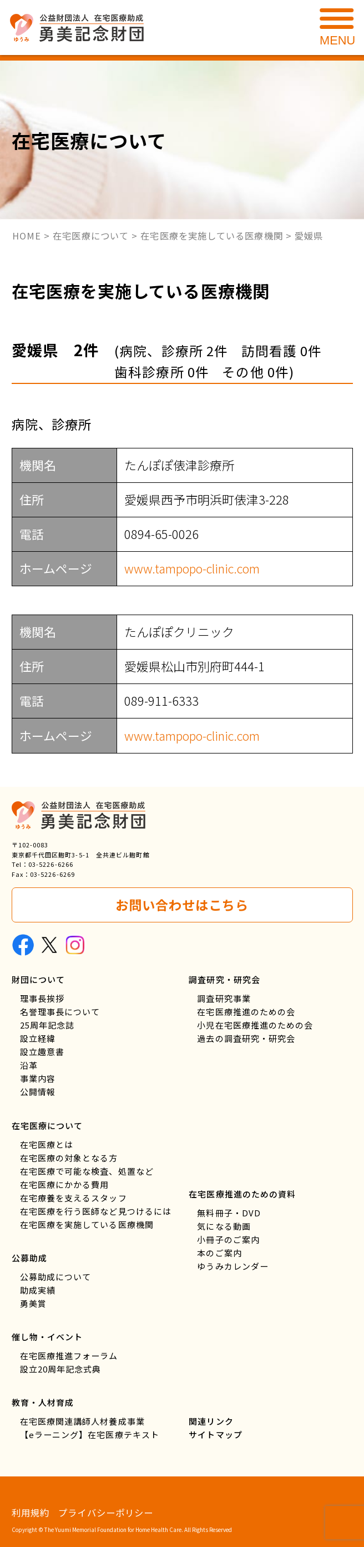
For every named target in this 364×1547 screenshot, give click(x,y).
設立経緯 (37, 1038)
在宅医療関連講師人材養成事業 (82, 1421)
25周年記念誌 (47, 1025)
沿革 (29, 1065)
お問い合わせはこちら (182, 904)
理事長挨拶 (42, 998)
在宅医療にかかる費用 (64, 1184)
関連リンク (211, 1421)
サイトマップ (215, 1434)
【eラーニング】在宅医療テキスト (89, 1434)
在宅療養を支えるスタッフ (73, 1198)
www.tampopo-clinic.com (192, 568)
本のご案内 (219, 1253)
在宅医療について (47, 1125)
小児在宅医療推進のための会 (255, 1025)
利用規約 (30, 1512)
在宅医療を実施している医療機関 (87, 1224)
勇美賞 (33, 1303)
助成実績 (37, 1290)
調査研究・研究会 (224, 979)
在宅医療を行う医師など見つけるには (96, 1211)
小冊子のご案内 (228, 1239)
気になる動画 (224, 1226)
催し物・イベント (47, 1337)
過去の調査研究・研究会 (246, 1038)
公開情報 (37, 1091)
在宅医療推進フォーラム (69, 1355)
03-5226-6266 (50, 864)
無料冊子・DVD (229, 1213)
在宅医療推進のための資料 (242, 1194)
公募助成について (56, 1276)
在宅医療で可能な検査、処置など (87, 1171)
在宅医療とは (47, 1144)
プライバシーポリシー (105, 1512)
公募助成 (29, 1258)
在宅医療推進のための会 (246, 1011)
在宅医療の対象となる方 (69, 1158)
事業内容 (37, 1078)
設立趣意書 (42, 1051)
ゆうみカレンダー (233, 1266)
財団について (38, 979)
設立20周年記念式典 (61, 1369)
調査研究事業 (224, 998)
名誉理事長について (60, 1011)
